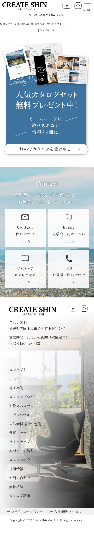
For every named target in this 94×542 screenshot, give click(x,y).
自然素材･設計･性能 (25, 423)
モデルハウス (19, 414)
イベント (16, 378)
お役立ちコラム (21, 405)
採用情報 (16, 468)
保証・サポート (21, 432)
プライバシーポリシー (27, 511)
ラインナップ (19, 441)
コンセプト (18, 369)
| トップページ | (47, 30)
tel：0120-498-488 (24, 343)
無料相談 (16, 486)
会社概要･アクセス (67, 511)
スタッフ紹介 (19, 459)
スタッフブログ (21, 396)
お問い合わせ (19, 477)
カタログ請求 (19, 495)
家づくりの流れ (21, 450)
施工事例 (16, 387)
